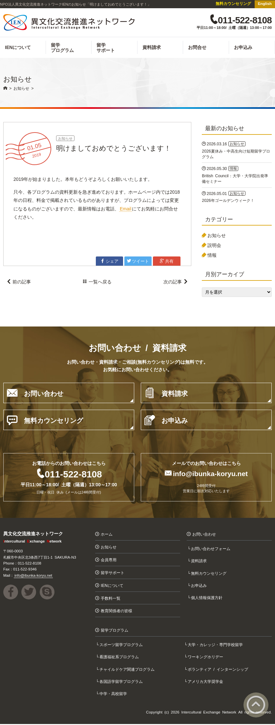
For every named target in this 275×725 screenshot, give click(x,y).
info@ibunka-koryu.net (210, 474)
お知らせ (65, 139)
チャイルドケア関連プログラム (128, 670)
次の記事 (175, 283)
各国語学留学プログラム (122, 682)
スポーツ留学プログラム (122, 645)
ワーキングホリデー (206, 658)
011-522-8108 (73, 474)
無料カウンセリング (233, 3)
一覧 (97, 283)
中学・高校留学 (114, 694)
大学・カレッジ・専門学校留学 (216, 645)
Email (125, 209)
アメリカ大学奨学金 (206, 682)
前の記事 (19, 283)
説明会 (214, 246)
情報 (212, 256)
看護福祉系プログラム (120, 658)
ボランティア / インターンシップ (218, 670)
